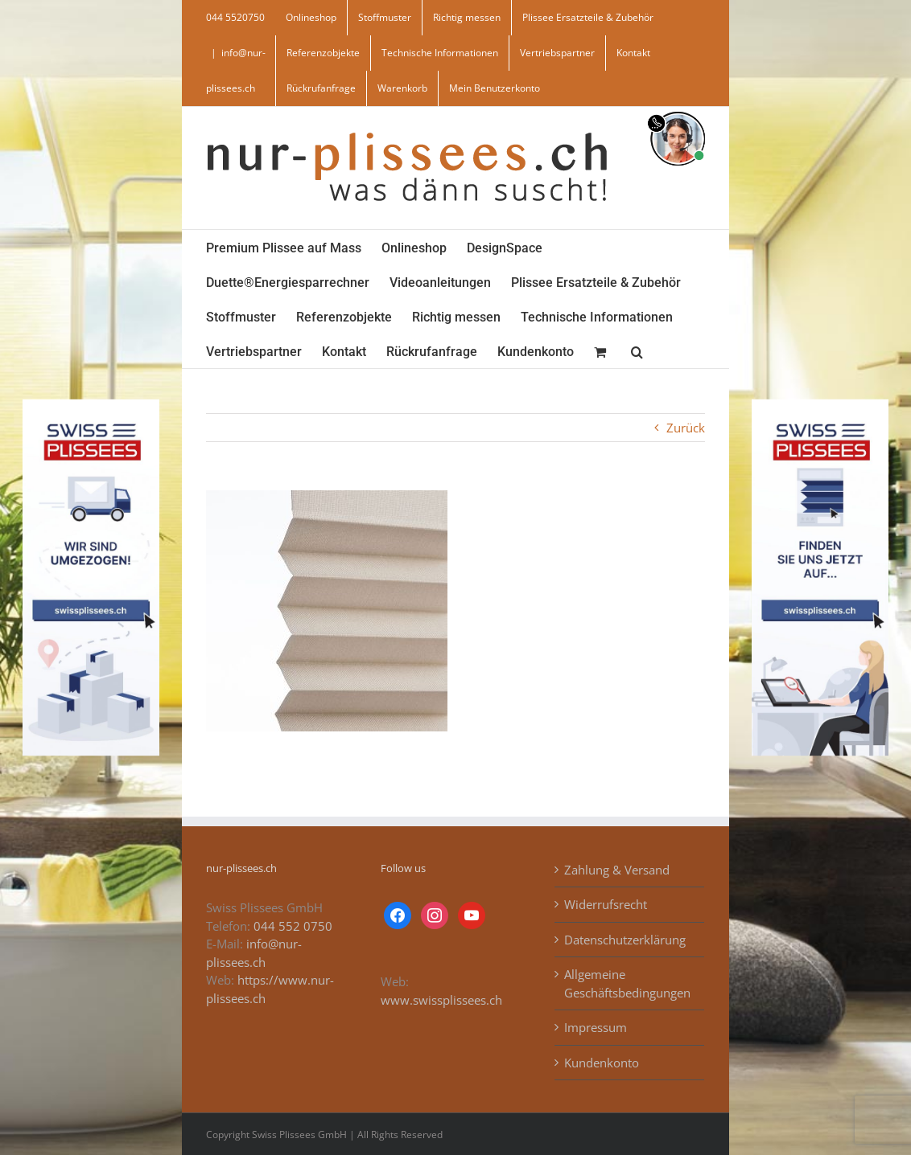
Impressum (595, 1027)
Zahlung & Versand (617, 870)
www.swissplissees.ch (441, 1000)
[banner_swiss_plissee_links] (91, 404)
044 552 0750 (293, 926)
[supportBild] (677, 108)
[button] (637, 351)
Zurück (685, 428)
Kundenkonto (601, 1063)
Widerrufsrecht (605, 904)
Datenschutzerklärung (625, 940)
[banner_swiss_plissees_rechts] (820, 404)
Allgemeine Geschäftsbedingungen (627, 983)
